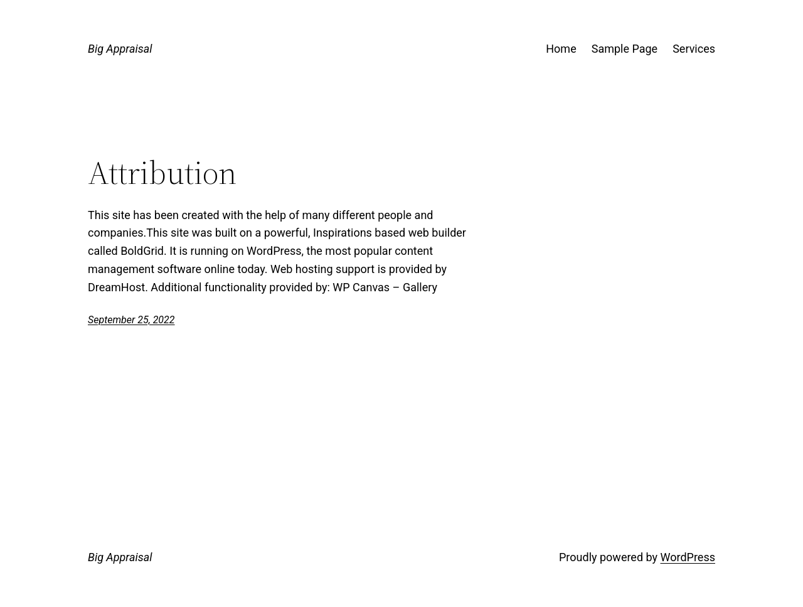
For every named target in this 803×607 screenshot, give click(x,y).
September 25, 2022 (131, 320)
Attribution (162, 172)
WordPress (688, 557)
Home (561, 48)
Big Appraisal (120, 48)
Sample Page (624, 48)
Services (694, 48)
